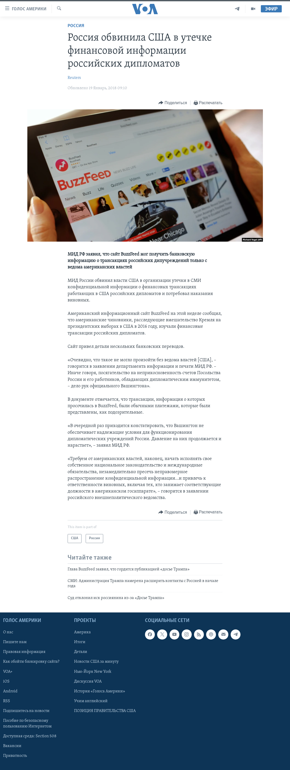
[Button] (172, 103)
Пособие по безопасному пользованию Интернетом (27, 723)
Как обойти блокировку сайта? (31, 662)
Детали (80, 652)
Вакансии (12, 746)
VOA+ (8, 672)
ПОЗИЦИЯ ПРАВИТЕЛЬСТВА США (105, 711)
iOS (6, 681)
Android (10, 691)
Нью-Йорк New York (92, 672)
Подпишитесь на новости (26, 711)
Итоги (79, 642)
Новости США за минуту (96, 662)
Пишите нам (15, 642)
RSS (6, 701)
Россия (76, 25)
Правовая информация (24, 652)
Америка (82, 632)
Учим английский (91, 701)
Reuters (74, 78)
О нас (8, 632)
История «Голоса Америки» (99, 691)
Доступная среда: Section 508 (30, 736)
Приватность (15, 756)
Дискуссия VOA (88, 681)
